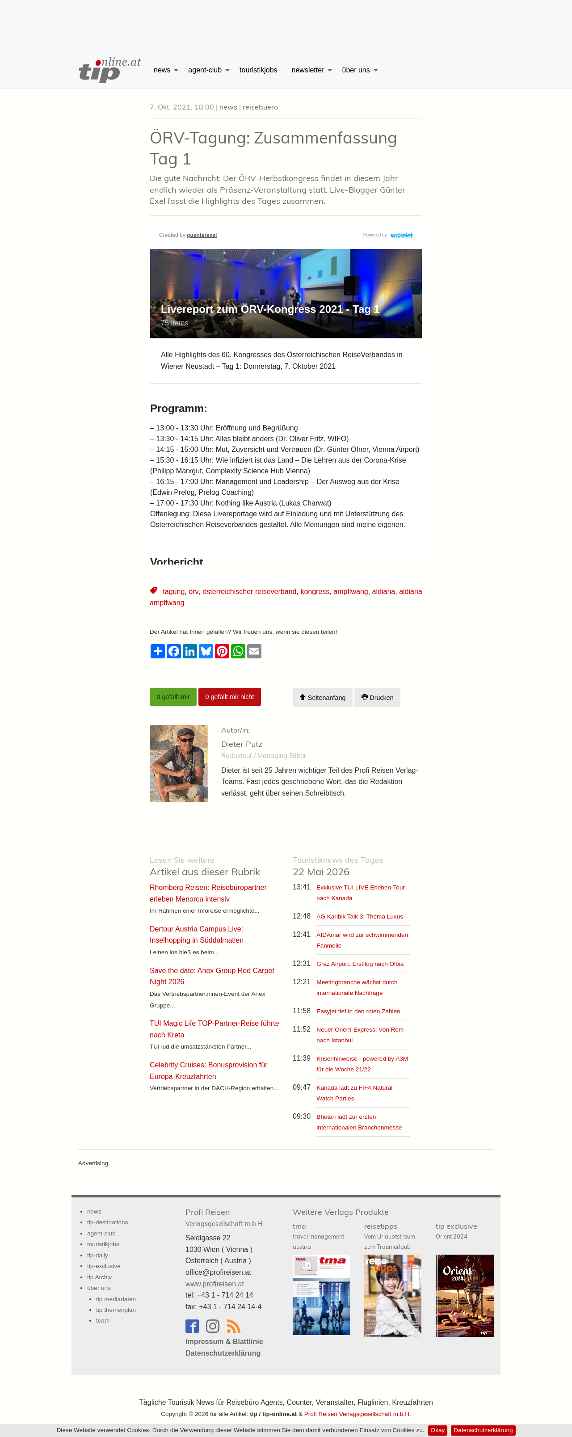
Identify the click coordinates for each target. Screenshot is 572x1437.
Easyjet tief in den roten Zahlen (358, 1011)
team (102, 1320)
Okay (438, 1430)
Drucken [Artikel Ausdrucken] (378, 697)
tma (318, 1236)
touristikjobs (258, 70)
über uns (356, 70)
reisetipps (389, 1236)
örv (193, 591)
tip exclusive (456, 1231)
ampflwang (350, 591)
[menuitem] (109, 70)
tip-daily (97, 1255)
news (162, 70)
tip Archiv (99, 1276)
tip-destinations (107, 1222)
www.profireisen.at (214, 1283)
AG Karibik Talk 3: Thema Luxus (359, 916)
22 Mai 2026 (338, 866)
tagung (174, 591)
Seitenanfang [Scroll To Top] (322, 697)
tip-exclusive (104, 1266)
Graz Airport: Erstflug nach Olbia (360, 964)
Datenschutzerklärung (483, 1430)
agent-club (205, 70)
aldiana (383, 591)
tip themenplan (116, 1309)
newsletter (308, 70)
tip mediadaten (116, 1298)
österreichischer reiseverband (249, 591)
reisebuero (260, 106)
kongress (314, 591)
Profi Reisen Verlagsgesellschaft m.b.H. (357, 1414)
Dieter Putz (241, 744)
